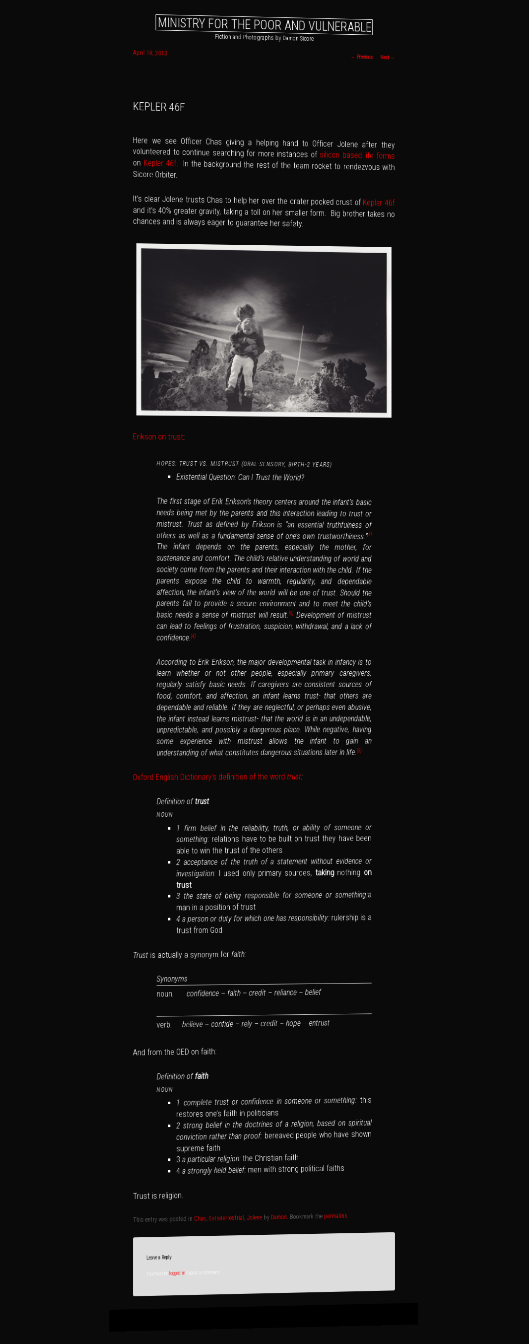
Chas (200, 1218)
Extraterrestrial (226, 1218)
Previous (361, 57)
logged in (177, 1273)
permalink (335, 1216)
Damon (279, 1217)
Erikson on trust (158, 437)
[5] (291, 613)
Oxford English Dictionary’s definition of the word (210, 777)
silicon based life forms (357, 155)
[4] (369, 534)
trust (294, 776)
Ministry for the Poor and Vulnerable (264, 24)
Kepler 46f (159, 163)
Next (387, 58)
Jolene (255, 1217)
